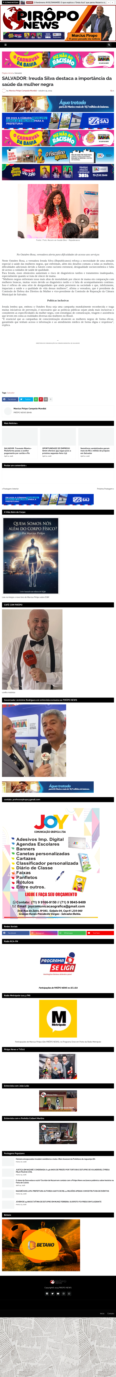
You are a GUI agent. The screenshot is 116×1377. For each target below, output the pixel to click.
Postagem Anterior (11, 489)
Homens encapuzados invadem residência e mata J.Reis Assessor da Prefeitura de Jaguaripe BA (55, 1159)
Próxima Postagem (105, 489)
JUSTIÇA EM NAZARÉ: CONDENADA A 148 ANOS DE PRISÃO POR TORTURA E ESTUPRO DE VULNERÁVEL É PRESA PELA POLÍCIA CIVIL (63, 1171)
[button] (108, 2)
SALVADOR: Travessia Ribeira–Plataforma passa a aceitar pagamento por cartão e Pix (18, 450)
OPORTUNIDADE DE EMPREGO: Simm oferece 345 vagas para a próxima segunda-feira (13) (56, 450)
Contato (110, 1314)
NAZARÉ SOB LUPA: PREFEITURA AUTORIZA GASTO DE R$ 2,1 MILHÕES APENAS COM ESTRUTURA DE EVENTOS (62, 1191)
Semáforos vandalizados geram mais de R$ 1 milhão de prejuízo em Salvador (95, 450)
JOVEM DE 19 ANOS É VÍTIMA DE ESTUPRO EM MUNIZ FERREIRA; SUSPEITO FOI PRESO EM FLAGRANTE (58, 1202)
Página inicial (7, 73)
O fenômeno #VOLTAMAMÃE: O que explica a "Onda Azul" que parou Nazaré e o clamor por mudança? (70, 2)
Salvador (18, 73)
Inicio (102, 1314)
